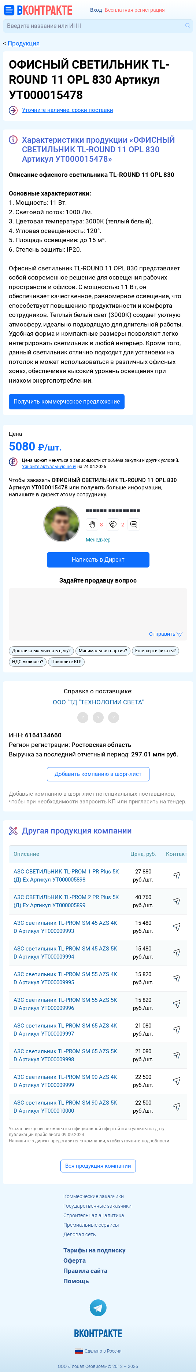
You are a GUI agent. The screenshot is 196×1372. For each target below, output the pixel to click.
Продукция (24, 43)
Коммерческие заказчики (93, 1196)
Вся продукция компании (98, 1166)
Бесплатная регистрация (135, 10)
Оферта (74, 1260)
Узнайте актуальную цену (49, 466)
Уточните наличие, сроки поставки (67, 110)
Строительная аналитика (93, 1215)
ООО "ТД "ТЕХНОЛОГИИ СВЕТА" (98, 702)
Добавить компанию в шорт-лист (98, 774)
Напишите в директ (29, 1140)
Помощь (76, 1281)
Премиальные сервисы (91, 1225)
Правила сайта (85, 1270)
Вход (96, 10)
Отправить (162, 634)
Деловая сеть (79, 1234)
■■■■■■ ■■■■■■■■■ (113, 510)
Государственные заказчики (97, 1206)
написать (176, 876)
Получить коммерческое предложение (67, 401)
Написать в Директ (98, 559)
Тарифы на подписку (94, 1250)
